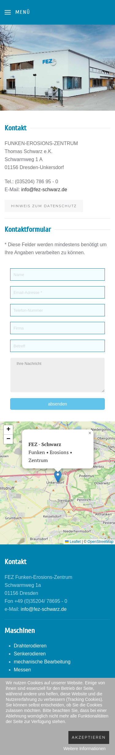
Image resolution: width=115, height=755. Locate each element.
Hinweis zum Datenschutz (44, 206)
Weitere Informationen (84, 748)
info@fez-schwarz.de (44, 189)
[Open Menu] (17, 12)
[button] (58, 476)
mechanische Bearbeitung (42, 661)
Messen (22, 669)
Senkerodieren (30, 653)
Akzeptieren (89, 737)
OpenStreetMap (100, 542)
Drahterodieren (30, 645)
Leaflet (73, 542)
